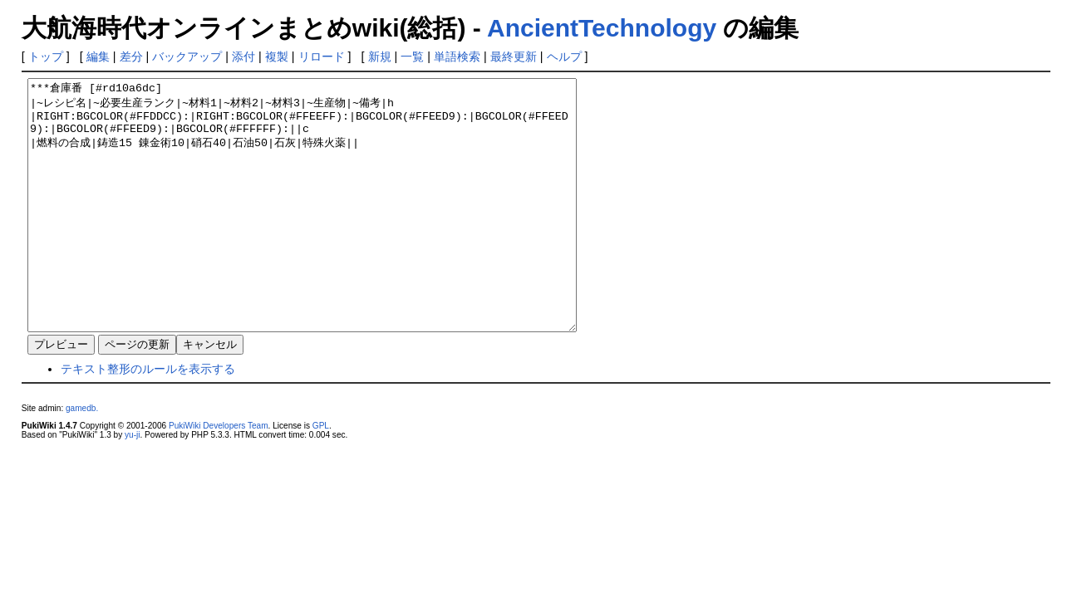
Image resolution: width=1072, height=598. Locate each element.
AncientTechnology (601, 28)
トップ (45, 56)
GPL (320, 475)
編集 (98, 56)
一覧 (412, 56)
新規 (379, 56)
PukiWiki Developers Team (218, 475)
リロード (321, 56)
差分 (131, 56)
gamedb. (82, 458)
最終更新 (513, 56)
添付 (243, 56)
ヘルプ (564, 56)
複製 (276, 56)
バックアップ (187, 56)
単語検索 (457, 56)
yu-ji (132, 484)
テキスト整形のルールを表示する (148, 418)
